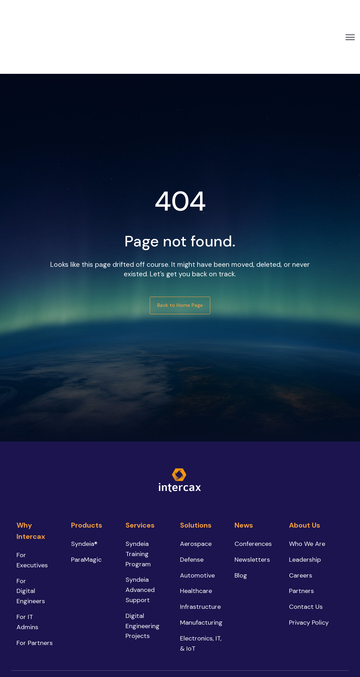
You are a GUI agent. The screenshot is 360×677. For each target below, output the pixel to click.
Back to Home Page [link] (180, 255)
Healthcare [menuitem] (196, 541)
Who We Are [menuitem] (307, 494)
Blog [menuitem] (240, 525)
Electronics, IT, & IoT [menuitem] (200, 593)
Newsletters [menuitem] (252, 509)
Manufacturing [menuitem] (201, 572)
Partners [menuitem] (301, 541)
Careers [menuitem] (300, 525)
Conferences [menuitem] (253, 494)
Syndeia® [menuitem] (84, 494)
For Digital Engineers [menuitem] (31, 541)
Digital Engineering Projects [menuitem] (143, 575)
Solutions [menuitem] (196, 475)
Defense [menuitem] (192, 509)
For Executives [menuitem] (32, 510)
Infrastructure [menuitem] (200, 557)
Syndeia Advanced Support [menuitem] (140, 540)
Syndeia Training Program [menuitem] (138, 504)
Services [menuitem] (140, 475)
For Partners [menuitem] (35, 592)
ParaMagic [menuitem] (86, 509)
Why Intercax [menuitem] (31, 481)
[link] (37, 11)
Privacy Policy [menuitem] (309, 572)
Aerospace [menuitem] (196, 494)
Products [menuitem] (86, 475)
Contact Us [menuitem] (306, 557)
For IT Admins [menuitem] (27, 572)
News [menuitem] (243, 475)
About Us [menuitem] (304, 475)
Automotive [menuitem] (197, 525)
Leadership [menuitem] (305, 509)
